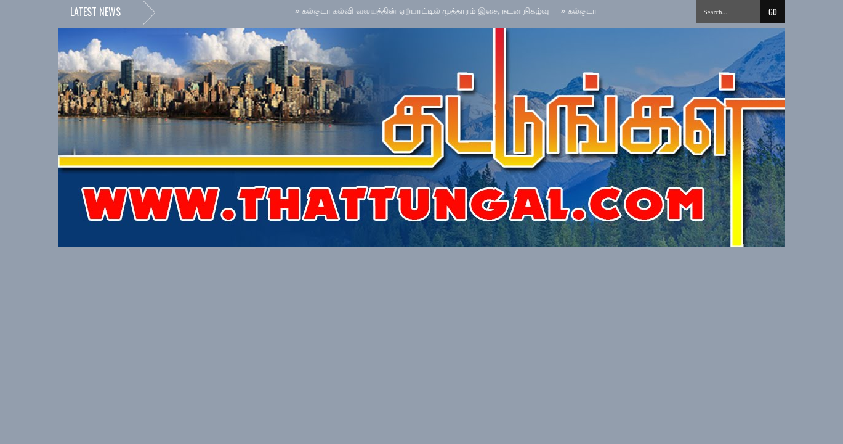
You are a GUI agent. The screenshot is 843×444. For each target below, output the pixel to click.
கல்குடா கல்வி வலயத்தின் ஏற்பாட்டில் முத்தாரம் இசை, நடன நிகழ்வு (424, 10)
